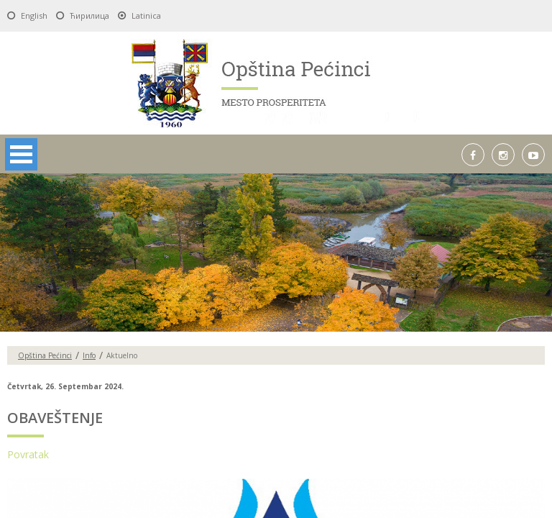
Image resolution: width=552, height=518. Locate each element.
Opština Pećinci (45, 355)
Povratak (28, 454)
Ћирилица (89, 15)
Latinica (146, 15)
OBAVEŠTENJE (55, 417)
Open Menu (21, 154)
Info (89, 355)
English (34, 15)
